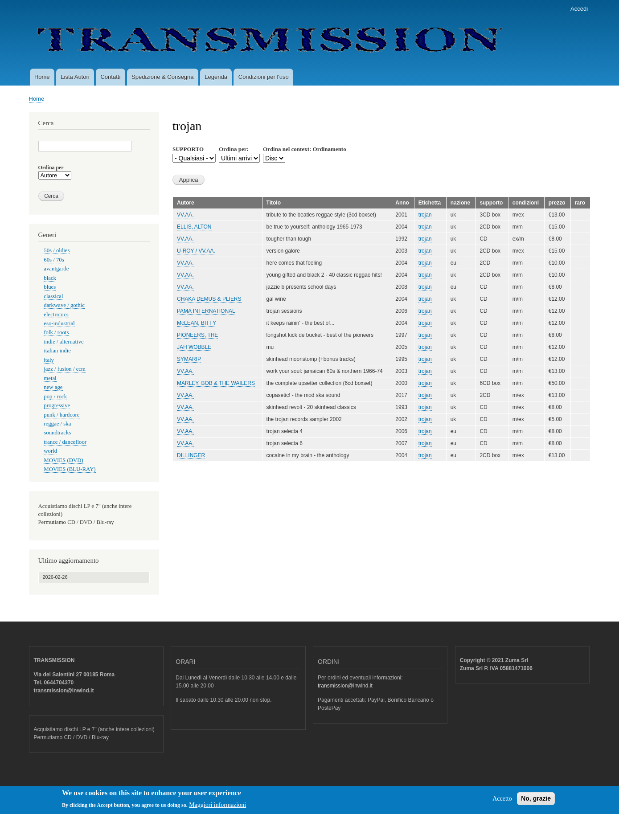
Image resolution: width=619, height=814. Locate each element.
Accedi (579, 8)
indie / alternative (63, 342)
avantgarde (56, 269)
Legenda (216, 77)
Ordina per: (234, 149)
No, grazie (536, 801)
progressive (57, 405)
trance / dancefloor (65, 442)
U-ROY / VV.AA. (196, 251)
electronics (56, 314)
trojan (425, 215)
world (50, 451)
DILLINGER (191, 455)
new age (53, 387)
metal (50, 378)
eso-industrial (59, 323)
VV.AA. (185, 215)
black (50, 278)
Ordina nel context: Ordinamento (304, 149)
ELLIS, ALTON (194, 227)
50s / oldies (57, 250)
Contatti (110, 77)
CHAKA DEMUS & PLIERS (209, 299)
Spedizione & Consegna (162, 77)
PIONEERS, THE (197, 335)
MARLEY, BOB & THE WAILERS (216, 383)
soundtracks (57, 432)
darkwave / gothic (64, 305)
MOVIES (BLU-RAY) (69, 469)
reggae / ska (57, 424)
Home (42, 77)
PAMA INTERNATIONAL (206, 311)
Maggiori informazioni (217, 807)
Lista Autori (75, 77)
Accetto (502, 801)
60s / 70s (54, 260)
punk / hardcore (61, 415)
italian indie (57, 351)
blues (50, 287)
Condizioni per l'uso (263, 77)
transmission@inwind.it (345, 686)
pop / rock (55, 396)
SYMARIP (189, 359)
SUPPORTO (188, 149)
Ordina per (51, 167)
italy (49, 360)
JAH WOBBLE (194, 347)
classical (53, 296)
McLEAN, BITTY (196, 323)
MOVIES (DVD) (63, 460)
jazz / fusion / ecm (65, 369)
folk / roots (56, 332)
